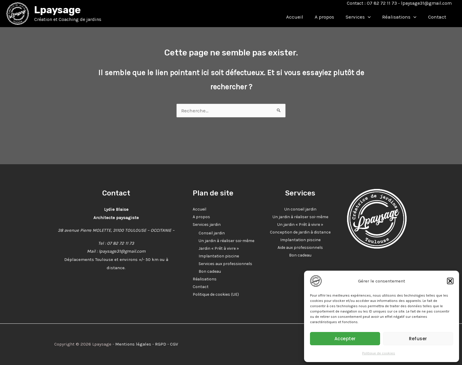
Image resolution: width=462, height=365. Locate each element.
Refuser (418, 339)
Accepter (345, 339)
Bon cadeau (210, 271)
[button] (450, 281)
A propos (329, 17)
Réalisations (402, 17)
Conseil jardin (212, 233)
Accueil (301, 17)
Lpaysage (57, 10)
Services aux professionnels (225, 263)
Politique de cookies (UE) (216, 294)
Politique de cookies (378, 353)
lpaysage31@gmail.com (426, 3)
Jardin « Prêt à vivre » (219, 248)
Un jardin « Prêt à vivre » (300, 224)
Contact (438, 17)
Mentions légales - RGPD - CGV (146, 344)
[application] (371, 17)
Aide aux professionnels (300, 247)
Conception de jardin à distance (300, 232)
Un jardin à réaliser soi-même (226, 240)
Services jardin (207, 224)
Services (361, 17)
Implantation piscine (219, 256)
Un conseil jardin (300, 209)
